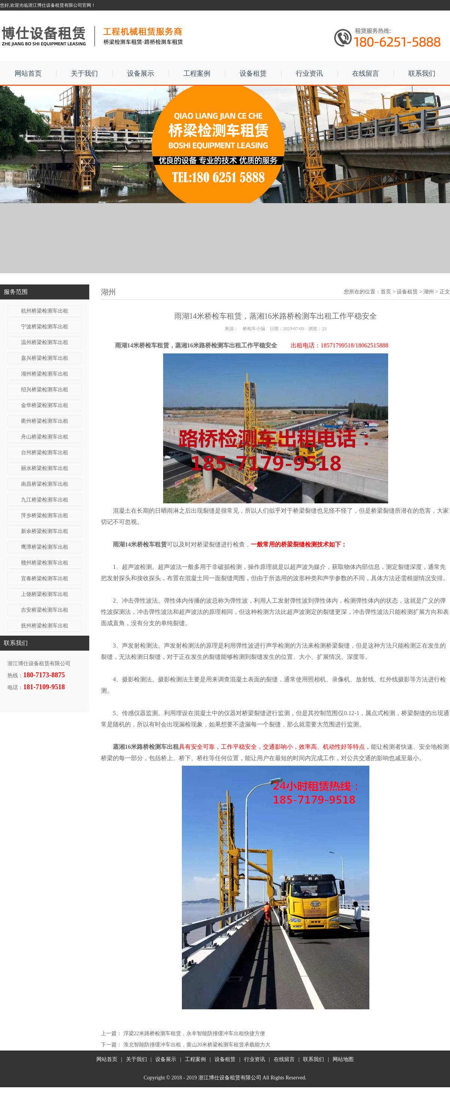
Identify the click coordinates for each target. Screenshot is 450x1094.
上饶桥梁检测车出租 (44, 594)
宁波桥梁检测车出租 (44, 326)
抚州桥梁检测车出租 (44, 626)
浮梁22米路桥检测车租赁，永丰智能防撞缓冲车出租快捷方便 (194, 1033)
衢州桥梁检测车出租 (44, 421)
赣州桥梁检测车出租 (44, 563)
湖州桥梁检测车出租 (44, 374)
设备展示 (140, 73)
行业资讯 (309, 73)
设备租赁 (253, 73)
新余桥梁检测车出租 (44, 531)
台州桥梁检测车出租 (44, 452)
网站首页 (28, 73)
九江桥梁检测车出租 (44, 500)
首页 (386, 292)
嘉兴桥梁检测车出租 (44, 358)
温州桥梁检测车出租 (44, 342)
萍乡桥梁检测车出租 (44, 515)
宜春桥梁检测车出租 (44, 578)
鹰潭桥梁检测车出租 (44, 547)
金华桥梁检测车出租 (44, 405)
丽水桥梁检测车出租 (44, 468)
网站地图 (343, 1059)
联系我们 (421, 73)
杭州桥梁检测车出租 (44, 311)
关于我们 (84, 73)
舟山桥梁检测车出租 (44, 437)
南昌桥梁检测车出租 (44, 484)
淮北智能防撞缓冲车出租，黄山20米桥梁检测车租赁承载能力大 (196, 1045)
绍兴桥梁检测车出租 (44, 389)
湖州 (428, 292)
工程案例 (196, 73)
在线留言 (365, 73)
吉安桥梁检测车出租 (44, 610)
